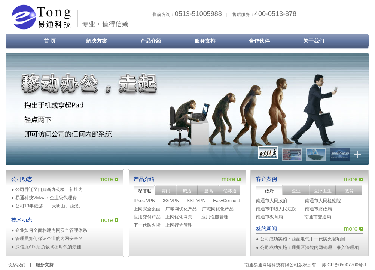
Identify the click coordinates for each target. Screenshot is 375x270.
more (106, 179)
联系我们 (16, 264)
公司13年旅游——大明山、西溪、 (49, 206)
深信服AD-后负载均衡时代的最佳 (48, 246)
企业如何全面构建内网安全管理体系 (51, 230)
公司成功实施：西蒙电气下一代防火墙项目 (302, 239)
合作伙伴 (259, 41)
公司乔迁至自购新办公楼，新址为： (51, 189)
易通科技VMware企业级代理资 (46, 197)
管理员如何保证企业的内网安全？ (49, 238)
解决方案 (96, 41)
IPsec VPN (144, 200)
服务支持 (205, 41)
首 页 (44, 41)
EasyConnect (226, 200)
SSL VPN (196, 200)
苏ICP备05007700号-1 (344, 264)
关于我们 (313, 41)
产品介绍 (150, 41)
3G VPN (171, 200)
